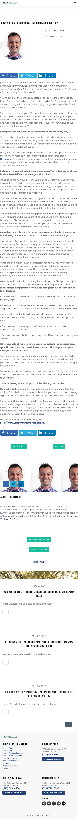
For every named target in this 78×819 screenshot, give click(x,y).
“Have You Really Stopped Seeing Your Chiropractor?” (29, 23)
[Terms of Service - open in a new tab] (9, 758)
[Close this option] (75, 3)
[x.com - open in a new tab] (64, 803)
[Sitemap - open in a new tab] (6, 763)
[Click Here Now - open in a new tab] (53, 759)
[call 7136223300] (50, 754)
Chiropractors (7, 158)
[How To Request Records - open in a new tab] (12, 753)
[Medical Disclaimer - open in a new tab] (10, 761)
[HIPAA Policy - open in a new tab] (7, 750)
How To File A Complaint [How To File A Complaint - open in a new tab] (12, 755)
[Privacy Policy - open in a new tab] (8, 748)
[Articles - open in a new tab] (5, 768)
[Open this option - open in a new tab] (44, 803)
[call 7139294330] (11, 788)
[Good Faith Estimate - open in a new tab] (10, 766)
